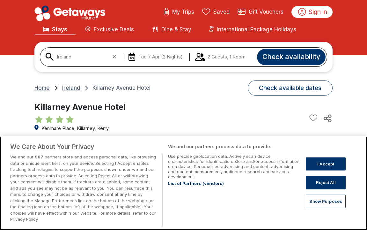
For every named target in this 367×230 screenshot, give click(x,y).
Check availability (291, 56)
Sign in (312, 12)
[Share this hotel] (327, 118)
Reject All (326, 189)
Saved (216, 12)
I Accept (325, 170)
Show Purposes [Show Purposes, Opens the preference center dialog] (325, 208)
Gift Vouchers (260, 12)
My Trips (178, 12)
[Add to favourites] (313, 118)
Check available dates (290, 88)
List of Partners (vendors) (196, 190)
